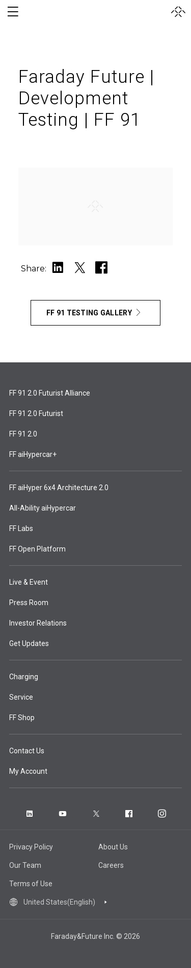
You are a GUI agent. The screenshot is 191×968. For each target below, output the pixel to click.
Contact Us (26, 751)
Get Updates (29, 643)
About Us (113, 847)
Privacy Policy (31, 847)
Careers (111, 865)
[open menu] (12, 11)
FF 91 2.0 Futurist (36, 413)
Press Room (28, 602)
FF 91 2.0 (23, 434)
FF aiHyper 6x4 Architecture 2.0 (58, 487)
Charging (23, 677)
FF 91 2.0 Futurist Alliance (49, 393)
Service (21, 697)
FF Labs (21, 528)
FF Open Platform (37, 549)
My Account (28, 771)
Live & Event (28, 582)
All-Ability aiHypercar (42, 508)
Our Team (25, 865)
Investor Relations (38, 623)
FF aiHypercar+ (33, 454)
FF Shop (22, 717)
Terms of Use (30, 884)
